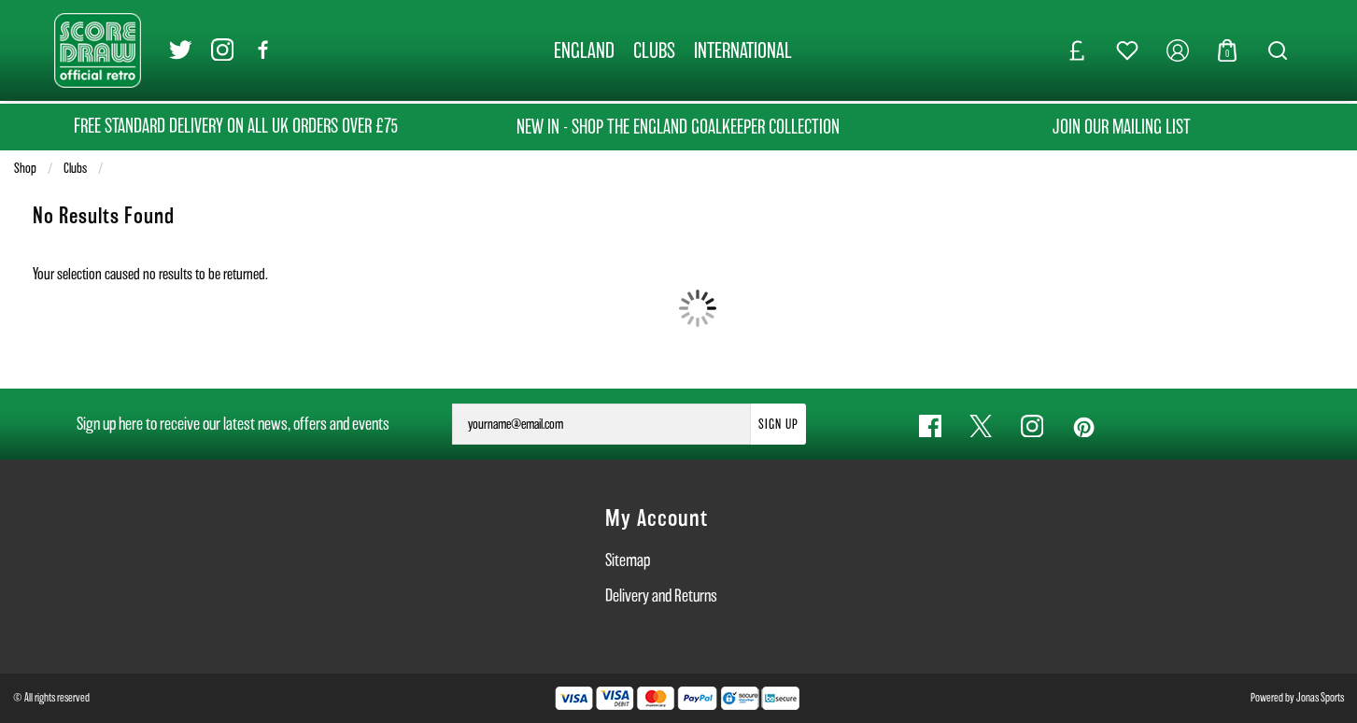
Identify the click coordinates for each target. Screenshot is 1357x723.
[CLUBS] (654, 50)
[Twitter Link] (180, 51)
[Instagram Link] (222, 51)
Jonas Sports (1320, 697)
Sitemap (627, 560)
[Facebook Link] (264, 51)
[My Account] (1177, 50)
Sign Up (778, 424)
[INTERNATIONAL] (743, 50)
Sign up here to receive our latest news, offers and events (233, 423)
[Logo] (97, 49)
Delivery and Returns (661, 595)
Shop (25, 168)
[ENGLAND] (584, 50)
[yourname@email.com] (601, 424)
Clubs (75, 168)
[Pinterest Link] (1083, 426)
